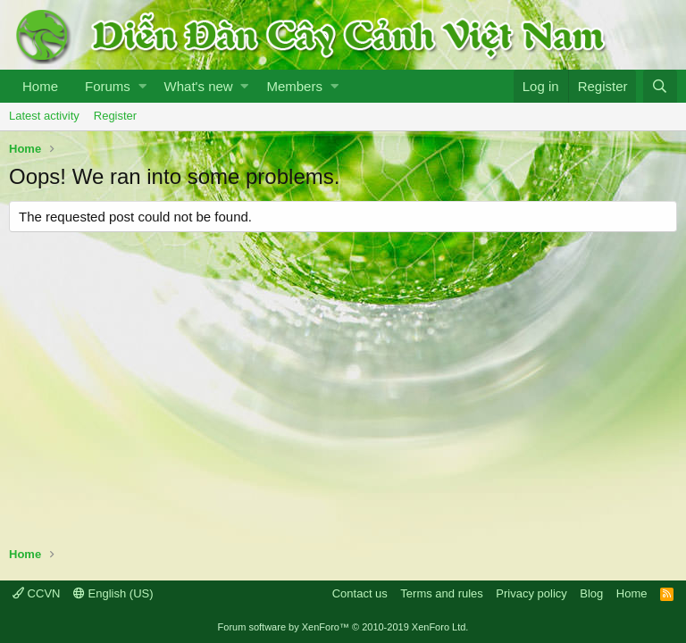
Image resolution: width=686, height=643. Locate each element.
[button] (142, 86)
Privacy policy (531, 593)
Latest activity (44, 115)
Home (40, 86)
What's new (198, 86)
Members (294, 86)
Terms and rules (441, 593)
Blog (591, 593)
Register (115, 115)
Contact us (360, 593)
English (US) (113, 593)
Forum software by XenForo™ (343, 627)
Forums (107, 86)
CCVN (36, 593)
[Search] (660, 86)
